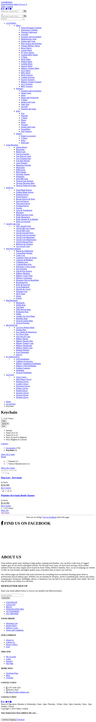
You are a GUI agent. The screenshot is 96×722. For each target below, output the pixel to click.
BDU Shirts (25, 73)
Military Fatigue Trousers (31, 82)
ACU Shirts (25, 70)
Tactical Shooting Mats (25, 183)
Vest (22, 113)
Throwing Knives (23, 203)
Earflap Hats (21, 330)
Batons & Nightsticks (24, 251)
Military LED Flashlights (26, 366)
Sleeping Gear (21, 291)
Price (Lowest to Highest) (16, 437)
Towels (19, 298)
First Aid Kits (21, 269)
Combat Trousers (28, 77)
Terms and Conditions (15, 630)
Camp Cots (20, 255)
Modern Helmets (23, 350)
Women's (19, 89)
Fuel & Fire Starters (24, 271)
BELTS (9, 607)
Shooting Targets (23, 174)
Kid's (18, 111)
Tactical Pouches (23, 323)
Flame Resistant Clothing (31, 28)
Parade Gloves (22, 391)
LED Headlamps (22, 359)
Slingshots (20, 176)
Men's (18, 25)
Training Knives (22, 206)
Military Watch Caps (24, 348)
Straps (18, 296)
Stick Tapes (20, 294)
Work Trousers (27, 75)
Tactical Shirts (26, 66)
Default (9, 430)
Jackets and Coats (28, 41)
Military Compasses (24, 278)
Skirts (23, 95)
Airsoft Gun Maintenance (26, 240)
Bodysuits (25, 143)
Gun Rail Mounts (23, 161)
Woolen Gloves (22, 397)
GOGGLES (10, 605)
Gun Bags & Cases (23, 156)
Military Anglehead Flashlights (28, 364)
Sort (4, 426)
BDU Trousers (27, 86)
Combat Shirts (26, 64)
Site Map (9, 663)
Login (3, 2)
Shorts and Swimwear (29, 98)
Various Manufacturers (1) (19, 464)
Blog (8, 675)
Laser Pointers (22, 163)
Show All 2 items (8, 454)
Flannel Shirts (26, 61)
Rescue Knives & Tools (25, 199)
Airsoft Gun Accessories (26, 235)
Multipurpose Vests (28, 39)
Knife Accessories (23, 222)
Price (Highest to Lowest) (16, 440)
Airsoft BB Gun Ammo (25, 228)
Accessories (11, 448)
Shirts (23, 122)
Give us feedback (49, 517)
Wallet (18, 314)
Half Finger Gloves (24, 379)
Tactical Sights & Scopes (26, 185)
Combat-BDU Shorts (29, 55)
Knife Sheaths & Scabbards (27, 219)
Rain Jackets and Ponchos (31, 43)
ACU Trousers (27, 84)
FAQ (8, 647)
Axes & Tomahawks (24, 210)
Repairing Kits (22, 282)
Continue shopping (9, 720)
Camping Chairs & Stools (26, 258)
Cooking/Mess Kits (24, 264)
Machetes (20, 212)
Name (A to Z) (12, 433)
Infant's (19, 134)
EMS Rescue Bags (23, 309)
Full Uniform (26, 131)
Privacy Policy (12, 644)
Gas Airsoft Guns (23, 246)
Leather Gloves (22, 384)
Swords (19, 208)
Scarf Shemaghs (22, 352)
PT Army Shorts (27, 52)
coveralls (24, 34)
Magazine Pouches (23, 165)
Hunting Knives (22, 194)
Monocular (20, 167)
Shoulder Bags (22, 318)
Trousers (24, 125)
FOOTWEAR (11, 602)
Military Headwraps (24, 345)
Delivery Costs (12, 628)
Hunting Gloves (22, 382)
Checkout (20, 719)
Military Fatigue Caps (25, 343)
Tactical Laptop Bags (24, 321)
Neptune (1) (13, 461)
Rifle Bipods (21, 172)
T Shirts (24, 57)
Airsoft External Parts (25, 233)
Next (5, 513)
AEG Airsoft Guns (23, 226)
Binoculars (20, 149)
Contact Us (17, 4)
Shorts (23, 120)
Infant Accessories (28, 136)
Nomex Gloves (22, 388)
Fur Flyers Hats (22, 334)
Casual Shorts (26, 50)
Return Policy (11, 626)
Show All (5, 423)
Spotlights (20, 370)
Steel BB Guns (22, 179)
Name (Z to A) (12, 435)
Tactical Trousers (28, 80)
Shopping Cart (12, 623)
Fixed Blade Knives (24, 190)
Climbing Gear (22, 262)
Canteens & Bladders (24, 260)
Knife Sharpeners (23, 217)
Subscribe (5, 598)
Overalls (24, 107)
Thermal (24, 116)
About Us (10, 640)
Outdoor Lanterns (23, 368)
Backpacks (20, 303)
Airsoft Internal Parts (24, 242)
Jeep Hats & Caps (23, 336)
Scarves (19, 354)
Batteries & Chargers (24, 244)
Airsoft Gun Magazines (25, 237)
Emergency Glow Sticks (25, 267)
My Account (11, 657)
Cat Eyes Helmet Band (25, 327)
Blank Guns (21, 152)
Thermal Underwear (29, 32)
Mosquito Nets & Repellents (27, 280)
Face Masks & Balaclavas (26, 332)
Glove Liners (21, 377)
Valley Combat (7, 7)
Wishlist (9, 4)
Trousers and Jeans (28, 109)
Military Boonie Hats (24, 341)
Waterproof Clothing (29, 30)
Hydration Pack (22, 312)
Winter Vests (26, 93)
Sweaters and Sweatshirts (31, 37)
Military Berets (22, 339)
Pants (23, 140)
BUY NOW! (6, 488)
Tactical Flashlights (24, 373)
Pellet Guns (20, 170)
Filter (4, 421)
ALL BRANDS (12, 614)
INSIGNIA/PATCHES (15, 609)
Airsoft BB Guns (23, 231)
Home (3, 4)
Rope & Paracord (23, 285)
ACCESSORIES (12, 611)
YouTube (9, 678)
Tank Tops (25, 104)
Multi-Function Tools (24, 215)
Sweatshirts (25, 129)
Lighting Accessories (24, 361)
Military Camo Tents (24, 276)
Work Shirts (26, 59)
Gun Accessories (22, 154)
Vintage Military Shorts (30, 46)
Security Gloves (22, 393)
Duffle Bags (21, 305)
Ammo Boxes (21, 147)
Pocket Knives (22, 197)
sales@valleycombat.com (18, 692)
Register (9, 2)
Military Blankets (23, 273)
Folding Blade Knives (25, 192)
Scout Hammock (22, 287)
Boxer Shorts (26, 48)
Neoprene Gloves (23, 386)
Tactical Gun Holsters (24, 181)
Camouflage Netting (24, 253)
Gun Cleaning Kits (23, 158)
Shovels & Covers (23, 289)
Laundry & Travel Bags (25, 316)
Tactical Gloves (22, 395)
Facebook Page (12, 673)
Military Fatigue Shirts (30, 68)
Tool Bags (20, 307)
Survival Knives (22, 201)
